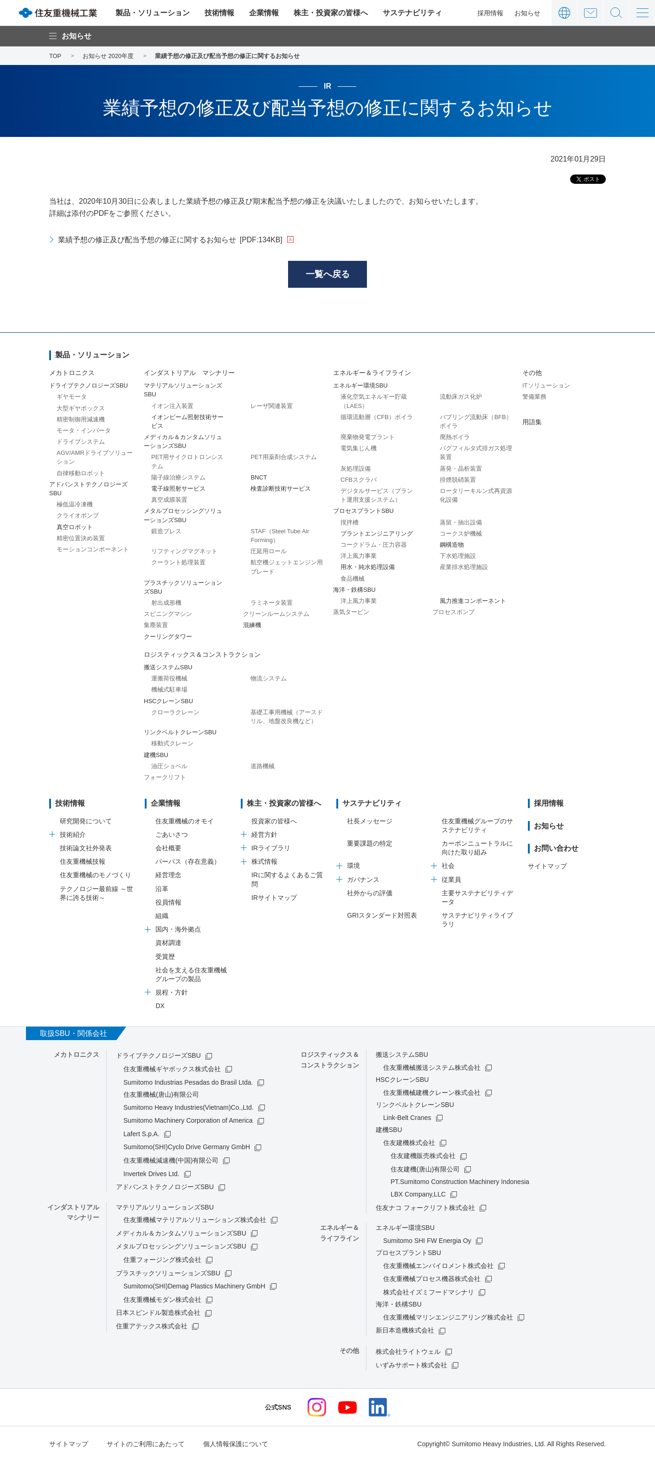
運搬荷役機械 (169, 679)
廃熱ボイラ (455, 437)
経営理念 (168, 876)
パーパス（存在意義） (187, 862)
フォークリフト (165, 777)
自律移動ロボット (81, 473)
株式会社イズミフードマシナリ (428, 1292)
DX (159, 1006)
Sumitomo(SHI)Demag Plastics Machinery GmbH (194, 1287)
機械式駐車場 (169, 690)
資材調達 (168, 943)
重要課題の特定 (369, 844)
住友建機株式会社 (409, 1143)
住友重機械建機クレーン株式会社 (432, 1093)
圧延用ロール (268, 552)
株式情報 (264, 862)
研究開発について (86, 821)
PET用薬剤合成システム (283, 457)
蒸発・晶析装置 (461, 469)
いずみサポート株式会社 (411, 1365)
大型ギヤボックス (81, 408)
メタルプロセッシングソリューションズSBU (181, 1247)
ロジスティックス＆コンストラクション (202, 655)
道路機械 (262, 766)
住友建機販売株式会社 (423, 1156)
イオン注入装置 (172, 406)
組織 (161, 916)
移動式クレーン (172, 744)
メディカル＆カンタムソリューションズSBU (181, 1233)
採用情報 (490, 13)
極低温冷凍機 (75, 505)
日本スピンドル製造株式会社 (158, 1313)
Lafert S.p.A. (141, 1134)
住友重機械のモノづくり (95, 876)
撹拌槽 (349, 522)
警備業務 (534, 397)
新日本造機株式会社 (405, 1331)
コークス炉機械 (461, 533)
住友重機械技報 (82, 862)
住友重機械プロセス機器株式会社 (432, 1279)
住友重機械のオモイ (184, 821)
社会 (448, 866)
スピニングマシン (168, 614)
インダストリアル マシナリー (189, 373)
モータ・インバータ (84, 430)
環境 (353, 866)
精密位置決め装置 (81, 538)
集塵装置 (156, 625)
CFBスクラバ (358, 480)
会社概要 (168, 849)
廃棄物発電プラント (367, 437)
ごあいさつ (171, 835)
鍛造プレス (166, 531)
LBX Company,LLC (418, 1195)
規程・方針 (171, 993)
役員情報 (168, 902)
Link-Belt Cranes (407, 1118)
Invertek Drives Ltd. (151, 1174)
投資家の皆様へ (274, 821)
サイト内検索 (616, 13)
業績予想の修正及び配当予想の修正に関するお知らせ (170, 240)
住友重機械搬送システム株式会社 (432, 1068)
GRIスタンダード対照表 (382, 916)
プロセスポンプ (453, 612)
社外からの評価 (369, 893)
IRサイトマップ (274, 898)
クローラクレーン (175, 712)
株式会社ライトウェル (408, 1352)
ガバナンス (363, 880)
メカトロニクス (72, 373)
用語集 (532, 422)
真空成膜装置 (169, 500)
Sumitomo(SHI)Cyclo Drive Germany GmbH (186, 1147)
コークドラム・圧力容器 (373, 545)
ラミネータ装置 (271, 603)
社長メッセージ (369, 821)
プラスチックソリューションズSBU (168, 1273)
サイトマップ (547, 866)
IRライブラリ (270, 849)
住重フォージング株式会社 (162, 1260)
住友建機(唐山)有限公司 (425, 1170)
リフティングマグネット (184, 552)
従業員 (451, 880)
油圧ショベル (169, 766)
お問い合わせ (590, 13)
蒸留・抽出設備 (461, 522)
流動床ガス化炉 (461, 397)
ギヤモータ (72, 397)
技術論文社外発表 (86, 849)
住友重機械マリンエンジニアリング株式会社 (448, 1317)
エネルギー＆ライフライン (372, 373)
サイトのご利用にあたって (146, 1445)
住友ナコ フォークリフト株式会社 (425, 1208)
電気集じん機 (358, 449)
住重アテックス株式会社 (151, 1327)
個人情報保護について (235, 1445)
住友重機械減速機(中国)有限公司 (170, 1161)
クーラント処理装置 (178, 563)
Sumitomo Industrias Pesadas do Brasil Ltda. (188, 1083)
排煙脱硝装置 (458, 480)
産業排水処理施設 (464, 567)
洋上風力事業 (358, 556)
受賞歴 (165, 957)
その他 (532, 373)
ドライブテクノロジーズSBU (158, 1056)
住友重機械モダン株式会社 (162, 1300)
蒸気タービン (351, 612)
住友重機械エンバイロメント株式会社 (438, 1266)
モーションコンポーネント (93, 550)
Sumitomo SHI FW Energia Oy (427, 1241)
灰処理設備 (355, 469)
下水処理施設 (458, 556)
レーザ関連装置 (271, 406)
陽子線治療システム (178, 477)
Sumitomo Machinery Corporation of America (188, 1121)
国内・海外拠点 (178, 930)
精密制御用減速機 (81, 419)
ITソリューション (546, 386)
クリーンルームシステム (276, 614)
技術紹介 (73, 835)
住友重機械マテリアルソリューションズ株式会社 (194, 1220)
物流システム (268, 679)
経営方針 (264, 835)
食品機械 (352, 579)
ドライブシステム (81, 442)
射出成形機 (166, 603)
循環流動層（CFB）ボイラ (376, 417)
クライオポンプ (78, 516)
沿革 (161, 889)
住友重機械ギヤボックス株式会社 (172, 1070)
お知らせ (527, 13)
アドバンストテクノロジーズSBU (165, 1187)
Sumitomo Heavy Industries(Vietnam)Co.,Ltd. (188, 1108)
